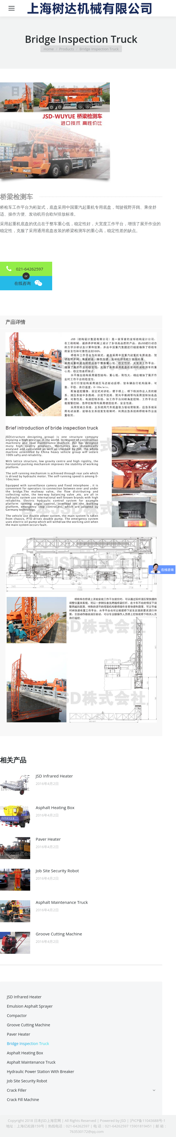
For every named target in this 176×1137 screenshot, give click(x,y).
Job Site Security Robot (57, 870)
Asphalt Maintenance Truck (62, 902)
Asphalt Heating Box (55, 807)
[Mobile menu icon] (11, 8)
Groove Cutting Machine (59, 934)
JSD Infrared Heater (54, 776)
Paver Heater (48, 839)
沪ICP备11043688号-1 (148, 1120)
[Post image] (15, 785)
